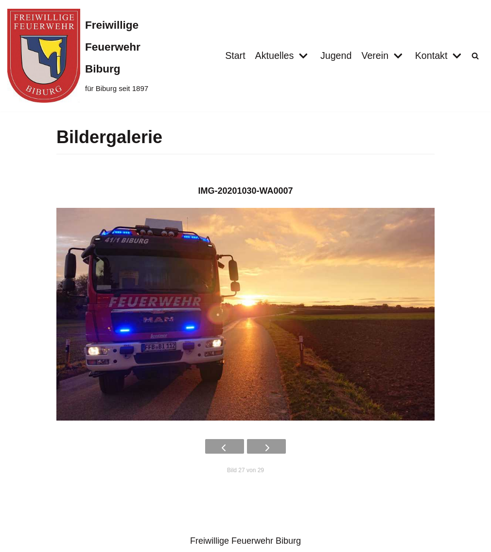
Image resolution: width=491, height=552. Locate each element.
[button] (475, 55)
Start (234, 55)
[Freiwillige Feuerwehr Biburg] (82, 56)
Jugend (335, 55)
